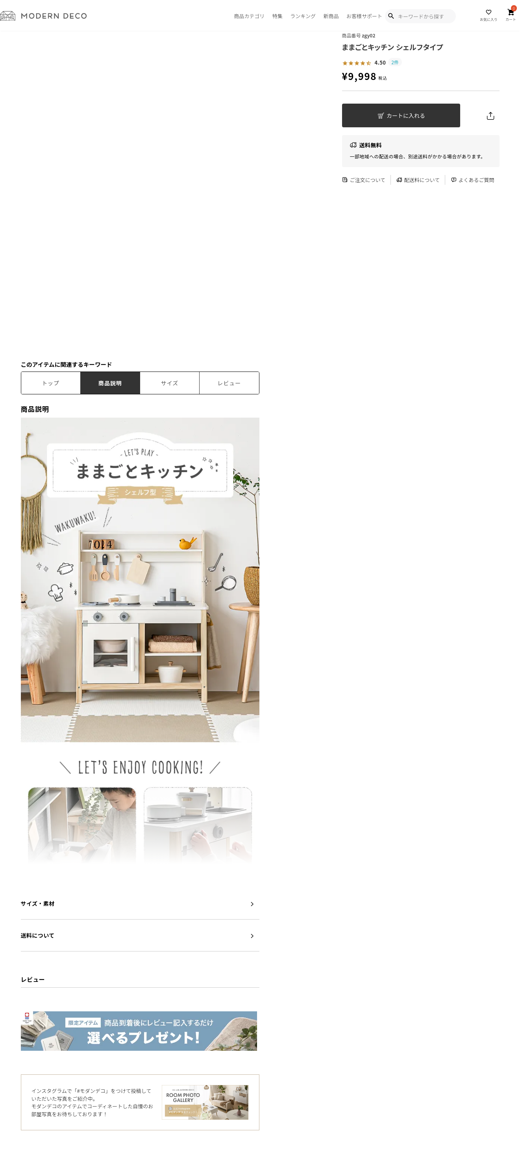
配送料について (418, 180)
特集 (277, 16)
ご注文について (364, 180)
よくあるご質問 (472, 180)
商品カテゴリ (249, 16)
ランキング (303, 16)
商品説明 (110, 383)
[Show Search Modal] (391, 16)
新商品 (331, 16)
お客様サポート (364, 16)
